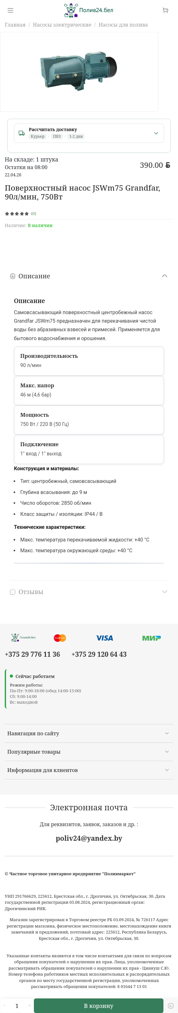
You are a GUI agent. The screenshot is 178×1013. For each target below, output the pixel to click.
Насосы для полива (123, 24)
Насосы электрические (62, 24)
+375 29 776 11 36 (32, 654)
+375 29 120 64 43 (99, 654)
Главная (15, 24)
